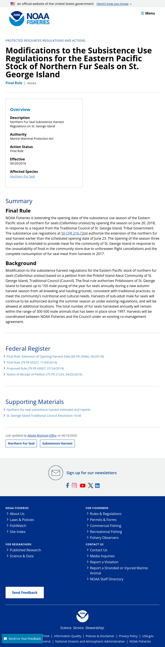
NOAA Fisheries (17, 508)
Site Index (17, 531)
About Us (17, 513)
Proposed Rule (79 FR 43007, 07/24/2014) (35, 368)
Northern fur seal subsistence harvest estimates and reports (48, 410)
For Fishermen (97, 508)
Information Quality (67, 636)
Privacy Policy (128, 636)
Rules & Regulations (105, 513)
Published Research (25, 550)
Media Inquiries (102, 556)
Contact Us (95, 544)
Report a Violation (104, 562)
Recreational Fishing (106, 531)
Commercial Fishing (105, 525)
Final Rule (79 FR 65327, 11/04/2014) (32, 362)
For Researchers (18, 544)
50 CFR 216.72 (72, 233)
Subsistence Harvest (57, 443)
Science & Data (22, 556)
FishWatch (18, 525)
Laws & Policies (22, 519)
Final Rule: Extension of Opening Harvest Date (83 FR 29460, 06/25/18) (55, 356)
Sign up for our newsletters (91, 472)
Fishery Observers (104, 537)
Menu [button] (148, 13)
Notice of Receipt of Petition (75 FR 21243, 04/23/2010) (44, 374)
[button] (22, 638)
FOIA (46, 636)
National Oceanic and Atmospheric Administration (90, 641)
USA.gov (147, 636)
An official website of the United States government (69, 3)
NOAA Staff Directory (106, 579)
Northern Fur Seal (22, 176)
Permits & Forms (103, 519)
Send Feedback (24, 592)
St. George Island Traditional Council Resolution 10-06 (44, 416)
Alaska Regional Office (42, 435)
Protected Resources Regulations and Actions (45, 40)
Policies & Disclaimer (100, 636)
